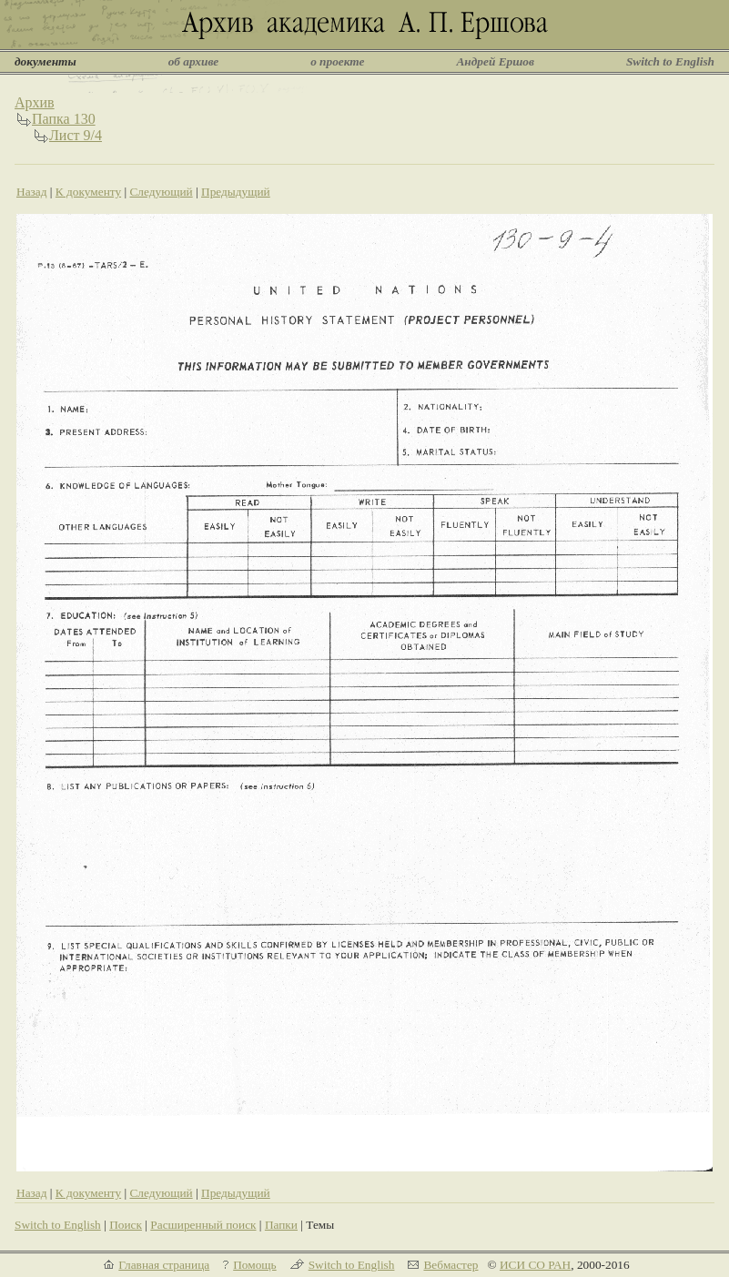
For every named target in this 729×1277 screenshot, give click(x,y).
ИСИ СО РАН (535, 1265)
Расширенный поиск (203, 1224)
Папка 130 (64, 119)
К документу (88, 191)
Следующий (160, 191)
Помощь (254, 1265)
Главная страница (163, 1265)
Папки (281, 1224)
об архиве (193, 61)
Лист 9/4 (75, 135)
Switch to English (670, 61)
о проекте (337, 61)
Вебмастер (450, 1265)
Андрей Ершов (495, 61)
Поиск (125, 1224)
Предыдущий (235, 191)
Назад (31, 191)
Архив (35, 102)
